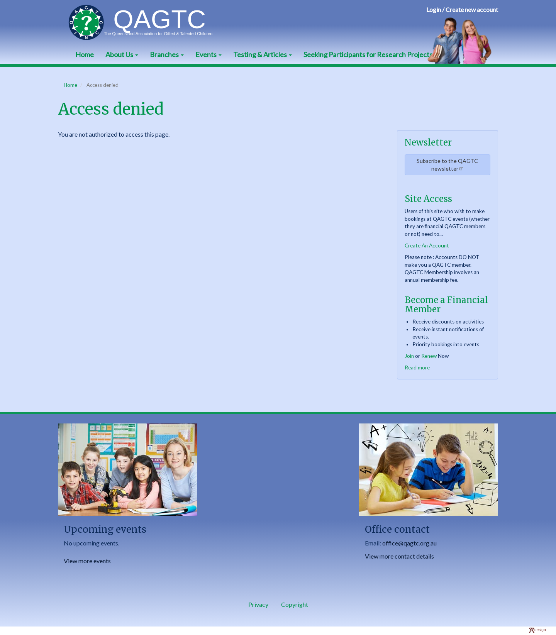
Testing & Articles (262, 54)
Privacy (258, 604)
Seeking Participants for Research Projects (367, 54)
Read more (417, 367)
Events (208, 54)
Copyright (294, 604)
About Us (121, 54)
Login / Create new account (462, 9)
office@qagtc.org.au (409, 543)
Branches (167, 54)
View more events (87, 560)
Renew (429, 356)
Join (409, 356)
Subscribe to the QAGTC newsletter (447, 164)
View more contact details (399, 556)
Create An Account (427, 245)
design (537, 630)
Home (84, 54)
